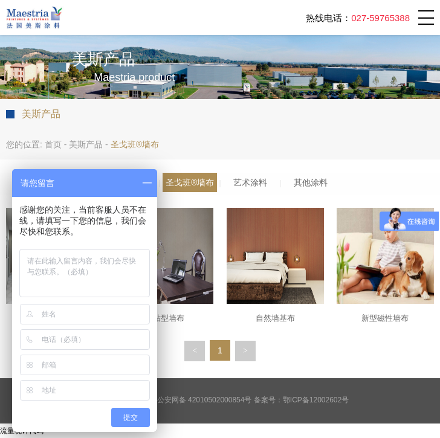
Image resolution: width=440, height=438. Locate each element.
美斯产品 (86, 144)
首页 (53, 144)
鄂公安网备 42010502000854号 (201, 400)
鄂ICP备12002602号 (316, 400)
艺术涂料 (250, 182)
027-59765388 (380, 18)
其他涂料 (311, 182)
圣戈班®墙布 (190, 182)
